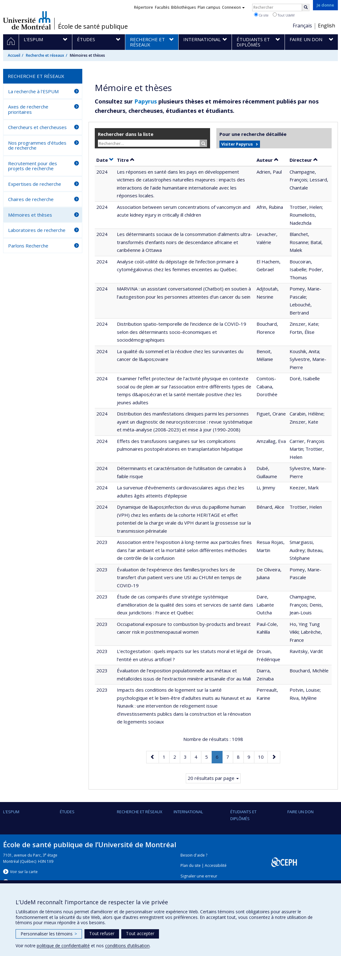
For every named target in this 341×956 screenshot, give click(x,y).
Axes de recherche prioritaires (28, 109)
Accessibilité (216, 865)
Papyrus (145, 101)
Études (67, 811)
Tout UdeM (284, 14)
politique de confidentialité (63, 946)
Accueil (14, 55)
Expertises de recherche (34, 184)
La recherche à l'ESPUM (33, 91)
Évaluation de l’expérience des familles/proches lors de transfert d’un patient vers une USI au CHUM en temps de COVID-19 (179, 577)
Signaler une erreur (198, 876)
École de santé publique (93, 26)
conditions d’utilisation (127, 946)
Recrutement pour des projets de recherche (32, 166)
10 (263, 756)
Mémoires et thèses (30, 215)
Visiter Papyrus (237, 144)
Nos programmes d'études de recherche (37, 145)
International (188, 811)
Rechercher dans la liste (125, 134)
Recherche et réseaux (45, 55)
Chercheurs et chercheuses (37, 127)
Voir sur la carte (24, 871)
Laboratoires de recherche (36, 230)
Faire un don (300, 811)
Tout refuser (101, 933)
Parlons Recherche (28, 246)
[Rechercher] (306, 7)
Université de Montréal (27, 20)
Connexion (233, 7)
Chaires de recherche (31, 199)
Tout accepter (140, 933)
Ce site (261, 14)
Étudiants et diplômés (243, 815)
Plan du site (190, 865)
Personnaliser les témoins (49, 934)
